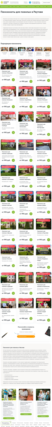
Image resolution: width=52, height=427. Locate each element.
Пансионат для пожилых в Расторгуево (41, 126)
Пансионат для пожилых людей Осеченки (6, 311)
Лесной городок (46, 422)
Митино (31, 424)
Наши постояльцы (31, 6)
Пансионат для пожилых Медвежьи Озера (42, 258)
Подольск (31, 422)
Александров (26, 422)
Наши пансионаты (4, 6)
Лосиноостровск (20, 422)
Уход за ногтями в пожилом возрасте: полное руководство (26, 403)
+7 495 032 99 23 (36, 3)
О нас (14, 6)
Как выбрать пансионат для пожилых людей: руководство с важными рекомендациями (42, 404)
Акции (18, 6)
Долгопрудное (17, 424)
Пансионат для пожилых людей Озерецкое (24, 73)
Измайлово (35, 424)
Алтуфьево (36, 422)
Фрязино (40, 424)
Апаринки (23, 424)
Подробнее (8, 418)
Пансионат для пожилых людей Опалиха (41, 311)
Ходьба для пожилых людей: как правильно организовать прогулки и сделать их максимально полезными (8, 404)
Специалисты (23, 6)
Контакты (49, 6)
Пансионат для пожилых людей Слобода (6, 124)
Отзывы (37, 6)
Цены (11, 6)
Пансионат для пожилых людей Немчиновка (24, 125)
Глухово (27, 424)
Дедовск (44, 424)
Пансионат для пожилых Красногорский (24, 205)
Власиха (40, 422)
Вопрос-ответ (43, 6)
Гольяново (48, 424)
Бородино (14, 422)
